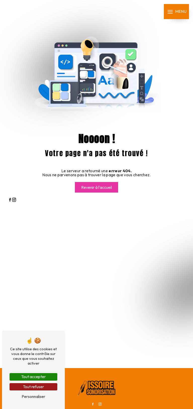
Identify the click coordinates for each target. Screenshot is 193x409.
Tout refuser (33, 386)
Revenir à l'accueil (96, 187)
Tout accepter (33, 376)
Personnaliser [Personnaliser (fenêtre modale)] (33, 396)
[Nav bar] (176, 11)
